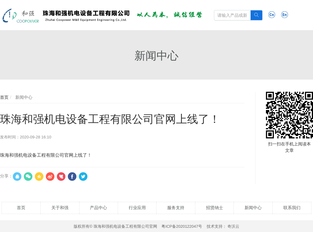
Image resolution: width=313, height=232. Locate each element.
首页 (4, 97)
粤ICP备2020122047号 (181, 226)
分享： (6, 175)
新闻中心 (23, 97)
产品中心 (98, 207)
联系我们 (291, 207)
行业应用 (137, 207)
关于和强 (59, 207)
